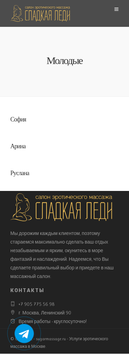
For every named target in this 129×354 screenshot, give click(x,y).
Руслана (19, 173)
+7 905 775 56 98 (37, 304)
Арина (17, 146)
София (18, 120)
